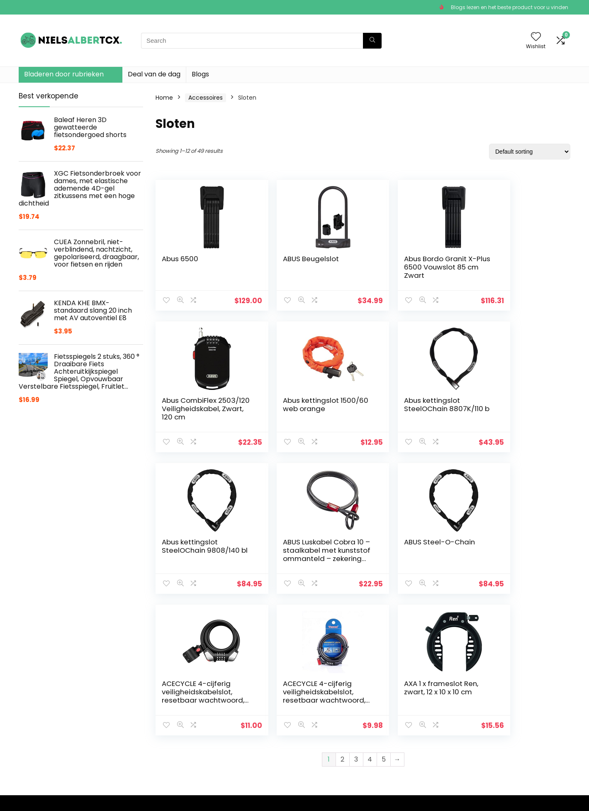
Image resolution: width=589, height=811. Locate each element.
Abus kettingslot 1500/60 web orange (198, 404)
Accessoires (205, 97)
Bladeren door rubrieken (64, 74)
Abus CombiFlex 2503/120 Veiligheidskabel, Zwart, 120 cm (508, 271)
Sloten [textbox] (481, 712)
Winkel (217, 721)
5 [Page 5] (384, 617)
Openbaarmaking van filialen (329, 736)
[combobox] (484, 711)
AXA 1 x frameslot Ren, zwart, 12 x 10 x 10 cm (516, 546)
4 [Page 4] (370, 617)
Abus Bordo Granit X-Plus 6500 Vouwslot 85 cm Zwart (411, 267)
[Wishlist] (536, 37)
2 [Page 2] (342, 617)
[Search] (372, 41)
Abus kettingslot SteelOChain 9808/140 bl (412, 408)
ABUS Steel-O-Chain (197, 542)
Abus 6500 (180, 259)
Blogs (200, 74)
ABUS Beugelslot (296, 259)
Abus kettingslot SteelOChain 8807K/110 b (296, 408)
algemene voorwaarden (333, 721)
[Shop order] (529, 151)
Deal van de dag (154, 74)
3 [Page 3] (356, 617)
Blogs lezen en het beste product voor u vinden (509, 7)
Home (164, 97)
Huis (214, 709)
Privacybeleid (317, 709)
